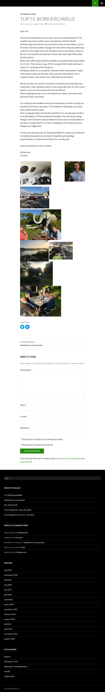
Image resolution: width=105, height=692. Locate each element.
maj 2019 (8, 570)
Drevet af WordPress (12, 689)
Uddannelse (23, 532)
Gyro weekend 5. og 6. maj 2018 (17, 510)
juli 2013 (7, 624)
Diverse (7, 656)
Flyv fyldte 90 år (11, 505)
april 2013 (8, 629)
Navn (23, 405)
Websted (24, 427)
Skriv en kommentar (56, 24)
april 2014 (8, 599)
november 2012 (11, 634)
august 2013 (9, 619)
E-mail (23, 416)
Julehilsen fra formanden (52, 343)
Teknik (7, 671)
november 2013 (11, 609)
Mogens (39, 24)
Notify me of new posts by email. (37, 444)
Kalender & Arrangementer (15, 666)
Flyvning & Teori (28, 14)
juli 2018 (7, 580)
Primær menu (101, 3)
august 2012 (9, 639)
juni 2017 (8, 590)
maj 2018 (8, 585)
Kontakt (19, 537)
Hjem (23, 547)
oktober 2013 (10, 614)
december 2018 (11, 575)
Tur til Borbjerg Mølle (13, 495)
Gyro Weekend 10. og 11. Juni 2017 (19, 515)
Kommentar (26, 370)
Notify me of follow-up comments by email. (42, 439)
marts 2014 (9, 604)
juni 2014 (8, 594)
